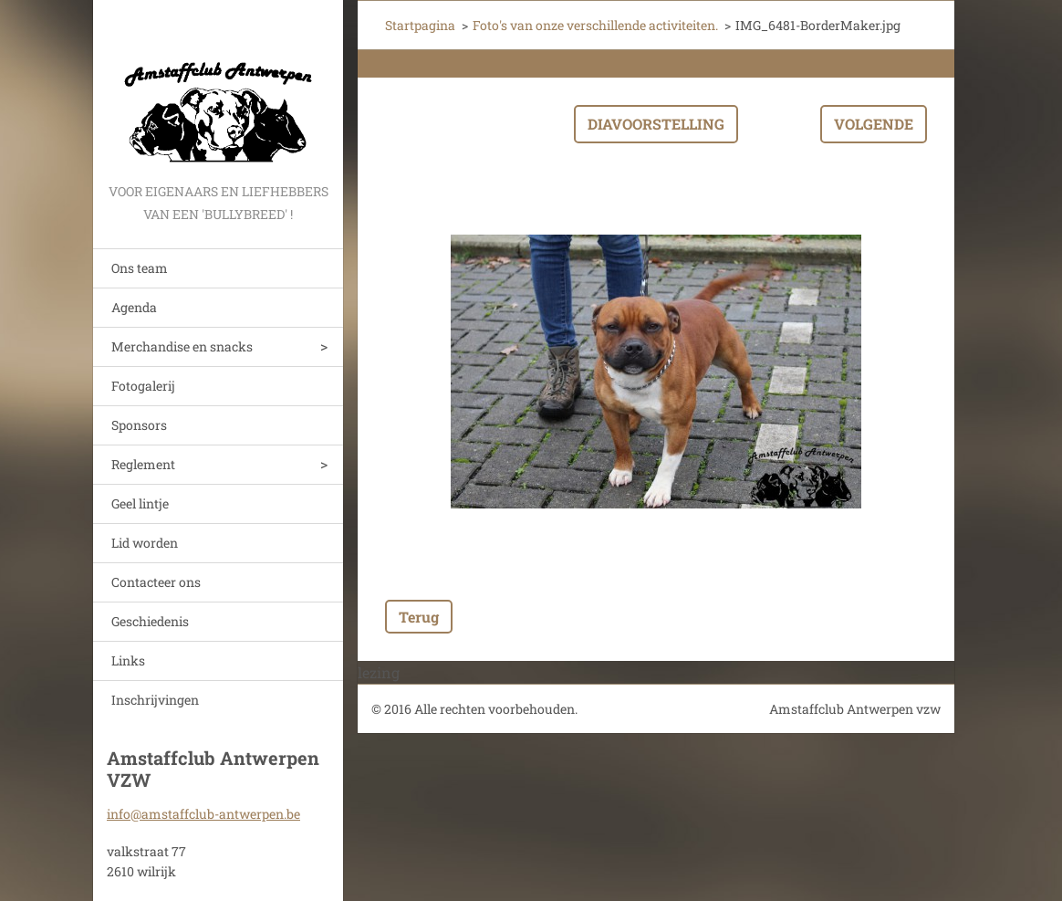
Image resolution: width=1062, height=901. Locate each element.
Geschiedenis (150, 621)
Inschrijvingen (155, 699)
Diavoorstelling (656, 123)
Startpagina (420, 25)
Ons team (139, 268)
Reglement (143, 464)
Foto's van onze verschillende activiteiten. (595, 25)
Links (128, 660)
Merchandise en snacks (182, 346)
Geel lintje (140, 503)
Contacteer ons (156, 582)
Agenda (134, 307)
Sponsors (139, 425)
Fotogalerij (143, 385)
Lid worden (144, 542)
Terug (419, 616)
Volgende (873, 123)
